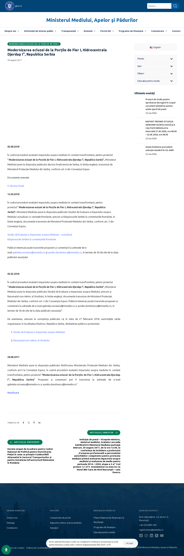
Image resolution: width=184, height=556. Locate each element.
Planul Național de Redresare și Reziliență (109, 519)
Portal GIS (107, 31)
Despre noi (12, 31)
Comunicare (159, 31)
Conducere (12, 527)
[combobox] (159, 6)
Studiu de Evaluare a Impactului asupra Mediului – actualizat (39, 234)
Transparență (70, 31)
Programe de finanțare (132, 31)
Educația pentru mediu (104, 532)
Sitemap (11, 522)
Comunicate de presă (60, 517)
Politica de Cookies (15, 547)
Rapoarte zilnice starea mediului (66, 522)
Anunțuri (54, 527)
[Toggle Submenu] (171, 58)
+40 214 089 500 (148, 525)
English (155, 47)
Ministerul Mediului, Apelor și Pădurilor (92, 20)
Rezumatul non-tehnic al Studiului (31, 340)
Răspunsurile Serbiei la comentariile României (31, 239)
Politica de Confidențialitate (39, 547)
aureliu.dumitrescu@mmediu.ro (65, 252)
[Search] (175, 6)
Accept (129, 543)
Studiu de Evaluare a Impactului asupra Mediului (39, 332)
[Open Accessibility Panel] (6, 550)
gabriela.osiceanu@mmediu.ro (29, 252)
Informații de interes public (40, 31)
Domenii (89, 31)
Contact (176, 31)
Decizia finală (17, 186)
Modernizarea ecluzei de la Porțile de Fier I (34, 44)
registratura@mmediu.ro (151, 529)
